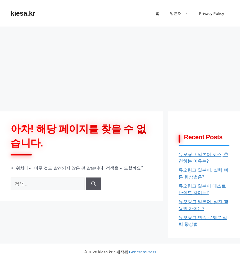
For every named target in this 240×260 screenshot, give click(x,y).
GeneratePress (142, 251)
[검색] (93, 183)
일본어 (182, 13)
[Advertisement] (120, 66)
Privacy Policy (211, 13)
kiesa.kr (23, 13)
